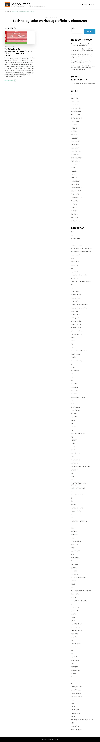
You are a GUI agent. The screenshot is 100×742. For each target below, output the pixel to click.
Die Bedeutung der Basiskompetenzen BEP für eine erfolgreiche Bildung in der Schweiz (18, 52)
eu (72, 430)
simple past (74, 667)
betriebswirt (75, 278)
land (72, 554)
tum (72, 700)
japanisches (74, 531)
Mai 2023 (74, 211)
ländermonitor (75, 557)
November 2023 (76, 191)
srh (72, 683)
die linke (73, 394)
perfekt (73, 614)
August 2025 (75, 121)
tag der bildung (76, 693)
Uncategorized (9, 46)
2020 (72, 232)
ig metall (73, 504)
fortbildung (74, 443)
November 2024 (76, 151)
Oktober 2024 (75, 154)
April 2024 (74, 174)
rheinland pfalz (75, 643)
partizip (73, 597)
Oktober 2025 (75, 115)
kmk (72, 538)
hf (71, 491)
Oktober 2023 (75, 194)
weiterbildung (75, 713)
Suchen (73, 28)
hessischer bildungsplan (78, 488)
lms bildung (74, 564)
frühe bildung (75, 453)
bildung (73, 288)
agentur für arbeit (76, 245)
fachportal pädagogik (77, 433)
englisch (73, 413)
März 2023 (74, 217)
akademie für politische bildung (81, 251)
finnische (74, 440)
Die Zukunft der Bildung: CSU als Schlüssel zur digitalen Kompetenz (82, 49)
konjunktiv (74, 544)
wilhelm (73, 716)
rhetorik (73, 647)
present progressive (77, 630)
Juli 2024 (74, 164)
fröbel (73, 450)
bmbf (72, 337)
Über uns (83, 4)
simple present (75, 670)
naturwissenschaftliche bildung (81, 590)
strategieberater (76, 690)
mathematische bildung (78, 577)
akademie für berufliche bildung (81, 248)
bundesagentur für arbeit (79, 351)
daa (72, 380)
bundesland (75, 357)
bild (72, 285)
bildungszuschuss (76, 331)
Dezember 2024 (76, 148)
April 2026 (74, 95)
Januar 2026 (75, 105)
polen (73, 617)
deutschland (75, 387)
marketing (74, 571)
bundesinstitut (75, 354)
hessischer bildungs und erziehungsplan (78, 484)
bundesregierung (76, 361)
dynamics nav (75, 410)
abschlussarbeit (76, 238)
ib (71, 498)
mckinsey (74, 581)
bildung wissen (75, 311)
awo (72, 268)
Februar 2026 (75, 101)
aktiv (72, 258)
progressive (74, 633)
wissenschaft (75, 726)
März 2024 (74, 177)
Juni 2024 (74, 168)
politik (73, 620)
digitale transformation (78, 397)
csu (72, 377)
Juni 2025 (74, 128)
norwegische (75, 594)
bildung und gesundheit (78, 308)
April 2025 (74, 134)
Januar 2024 (75, 184)
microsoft (74, 587)
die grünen (74, 390)
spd (72, 676)
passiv (73, 604)
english (73, 420)
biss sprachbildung (77, 334)
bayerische (74, 271)
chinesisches (75, 370)
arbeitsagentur (75, 261)
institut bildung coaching (79, 521)
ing (72, 518)
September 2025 (76, 118)
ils (71, 514)
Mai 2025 (73, 131)
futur (72, 456)
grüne (73, 476)
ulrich (73, 706)
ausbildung (74, 265)
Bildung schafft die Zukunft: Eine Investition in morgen (81, 61)
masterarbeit (75, 574)
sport (72, 680)
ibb (72, 501)
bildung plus (75, 301)
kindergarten (75, 534)
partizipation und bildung (79, 600)
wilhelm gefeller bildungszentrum (82, 719)
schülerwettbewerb (77, 660)
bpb (72, 344)
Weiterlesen (9, 80)
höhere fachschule (77, 495)
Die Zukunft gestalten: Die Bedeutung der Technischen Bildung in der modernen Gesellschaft (83, 67)
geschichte (74, 463)
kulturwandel (75, 551)
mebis (73, 584)
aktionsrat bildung (76, 255)
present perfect (76, 627)
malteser (73, 567)
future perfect (75, 460)
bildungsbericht (76, 314)
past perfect (75, 610)
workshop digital (76, 729)
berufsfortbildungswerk (78, 275)
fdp (72, 437)
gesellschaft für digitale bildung (81, 466)
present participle (76, 624)
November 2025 (76, 111)
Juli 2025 (74, 125)
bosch (73, 341)
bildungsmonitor (76, 321)
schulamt (74, 657)
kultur (73, 547)
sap (72, 650)
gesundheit (74, 470)
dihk (72, 400)
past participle (75, 607)
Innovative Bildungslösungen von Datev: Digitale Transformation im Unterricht (81, 55)
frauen (73, 447)
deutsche (74, 384)
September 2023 (76, 197)
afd (72, 242)
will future (74, 723)
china (72, 367)
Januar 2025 (75, 144)
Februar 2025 (75, 141)
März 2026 (74, 98)
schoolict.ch (21, 4)
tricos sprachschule (77, 696)
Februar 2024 (75, 181)
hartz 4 (73, 480)
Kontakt (92, 4)
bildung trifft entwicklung (79, 304)
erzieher (73, 427)
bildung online (75, 298)
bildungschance (76, 318)
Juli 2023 (74, 204)
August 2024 (75, 161)
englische (74, 417)
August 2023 (75, 201)
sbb (72, 653)
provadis (73, 637)
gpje (72, 473)
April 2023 (74, 214)
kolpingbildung (76, 541)
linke (72, 561)
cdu (72, 364)
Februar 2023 (75, 220)
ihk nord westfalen (77, 508)
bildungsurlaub (76, 327)
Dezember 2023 (76, 187)
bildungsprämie (76, 324)
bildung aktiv (75, 291)
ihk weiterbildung (76, 511)
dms (72, 404)
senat (72, 663)
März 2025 (74, 138)
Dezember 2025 (76, 108)
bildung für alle (76, 294)
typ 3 (72, 703)
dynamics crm (75, 407)
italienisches (74, 528)
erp (72, 423)
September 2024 (76, 158)
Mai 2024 (74, 171)
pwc (72, 640)
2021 (72, 235)
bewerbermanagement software (81, 281)
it (71, 524)
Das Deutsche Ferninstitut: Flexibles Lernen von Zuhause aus (82, 44)
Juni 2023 (74, 207)
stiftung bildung (76, 686)
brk (72, 347)
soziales (73, 673)
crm (72, 374)
